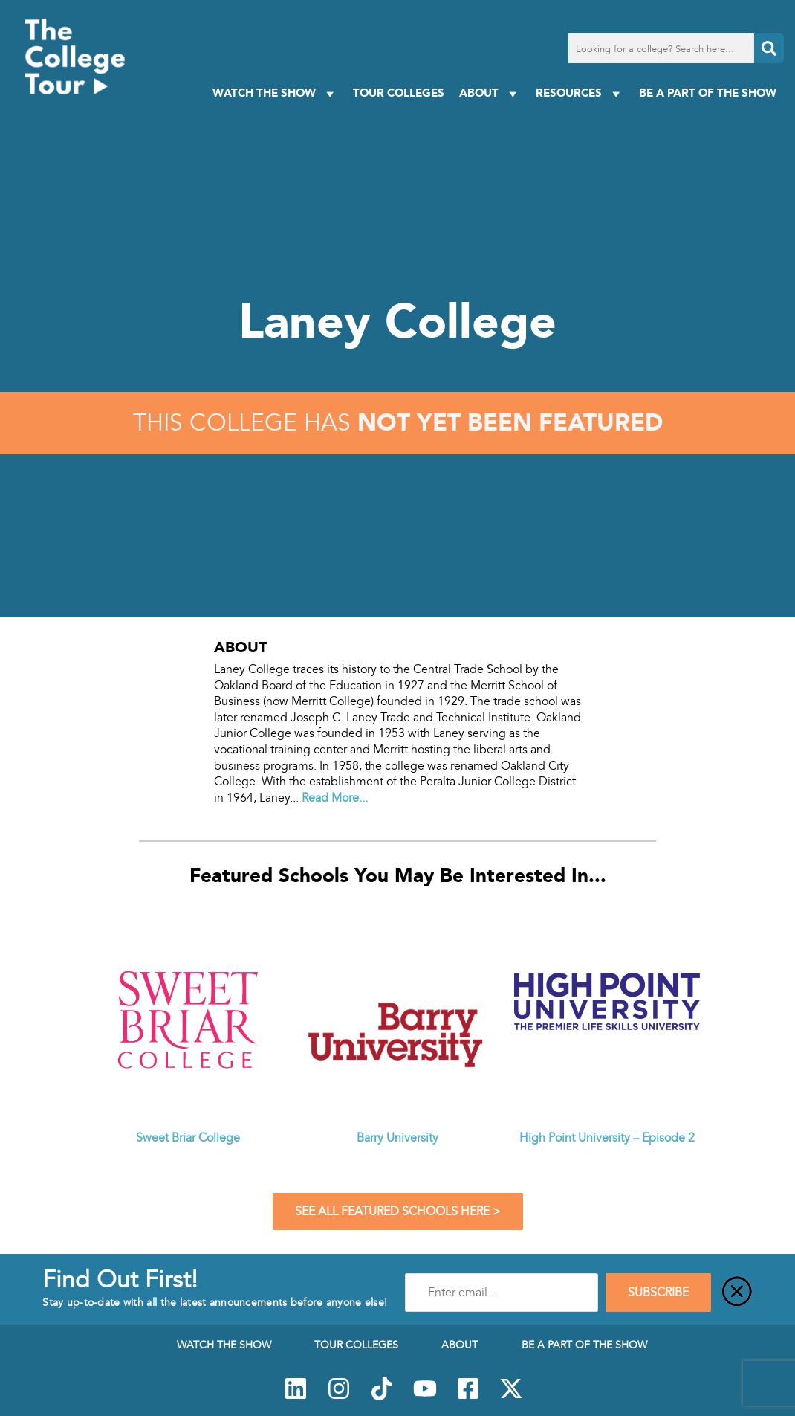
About (490, 93)
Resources (580, 93)
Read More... (335, 798)
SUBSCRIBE (658, 1292)
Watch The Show (275, 93)
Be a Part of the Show (707, 92)
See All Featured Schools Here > (398, 1211)
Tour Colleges (398, 92)
